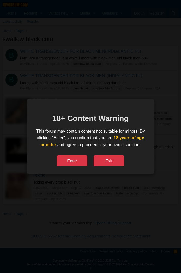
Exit (108, 161)
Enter (72, 161)
